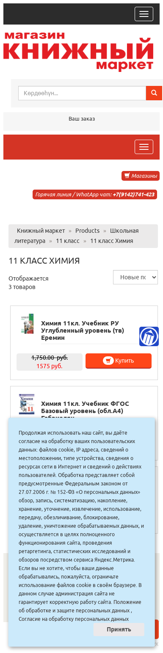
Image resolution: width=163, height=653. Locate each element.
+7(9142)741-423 (133, 194)
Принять (119, 629)
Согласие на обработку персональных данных (74, 619)
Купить (118, 360)
